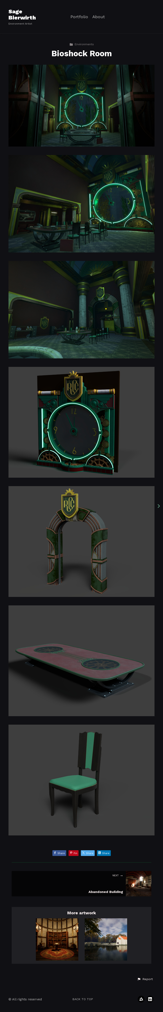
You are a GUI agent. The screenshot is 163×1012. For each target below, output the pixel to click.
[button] (145, 979)
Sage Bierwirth (22, 14)
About (98, 16)
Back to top (82, 999)
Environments (81, 44)
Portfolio (79, 16)
